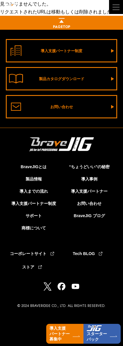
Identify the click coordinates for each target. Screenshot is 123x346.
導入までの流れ (33, 191)
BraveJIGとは (34, 166)
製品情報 (34, 179)
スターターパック (97, 333)
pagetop (61, 26)
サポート (34, 215)
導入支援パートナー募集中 (59, 333)
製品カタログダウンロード (46, 79)
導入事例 (89, 179)
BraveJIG (23, 11)
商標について (34, 228)
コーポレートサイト (28, 253)
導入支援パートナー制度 (45, 51)
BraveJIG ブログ (89, 215)
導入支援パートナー (89, 191)
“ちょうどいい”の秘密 (89, 166)
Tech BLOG (84, 253)
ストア (28, 267)
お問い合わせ (41, 107)
